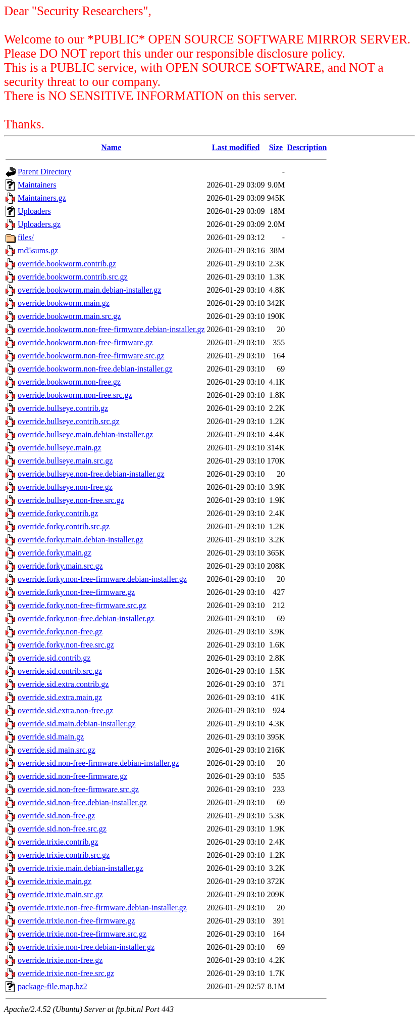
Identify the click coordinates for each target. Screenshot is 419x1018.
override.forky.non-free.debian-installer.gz (86, 618)
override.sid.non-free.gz (56, 815)
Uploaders (34, 211)
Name (111, 147)
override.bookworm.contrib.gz (67, 263)
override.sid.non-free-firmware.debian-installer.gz (98, 763)
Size (276, 147)
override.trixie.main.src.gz (60, 894)
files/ (26, 237)
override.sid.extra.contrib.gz (63, 684)
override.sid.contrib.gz (54, 658)
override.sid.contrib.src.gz (60, 671)
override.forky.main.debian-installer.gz (80, 539)
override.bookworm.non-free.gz (69, 382)
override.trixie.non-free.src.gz (66, 973)
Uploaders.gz (39, 224)
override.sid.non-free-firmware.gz (72, 776)
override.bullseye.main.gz (59, 447)
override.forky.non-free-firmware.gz (76, 592)
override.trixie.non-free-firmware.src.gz (82, 934)
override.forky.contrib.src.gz (64, 526)
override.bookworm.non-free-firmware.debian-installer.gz (111, 329)
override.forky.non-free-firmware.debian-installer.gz (102, 579)
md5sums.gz (38, 250)
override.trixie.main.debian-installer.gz (80, 868)
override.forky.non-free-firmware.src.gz (82, 605)
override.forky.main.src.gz (60, 566)
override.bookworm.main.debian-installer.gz (89, 290)
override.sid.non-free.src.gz (62, 828)
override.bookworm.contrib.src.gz (73, 276)
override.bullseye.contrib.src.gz (69, 421)
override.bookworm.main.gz (64, 303)
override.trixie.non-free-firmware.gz (76, 920)
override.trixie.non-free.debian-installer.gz (86, 947)
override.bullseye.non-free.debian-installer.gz (91, 474)
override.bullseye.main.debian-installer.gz (85, 434)
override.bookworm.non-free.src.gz (75, 395)
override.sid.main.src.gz (56, 750)
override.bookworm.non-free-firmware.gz (85, 342)
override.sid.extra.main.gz (60, 697)
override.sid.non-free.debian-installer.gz (82, 802)
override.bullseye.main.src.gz (65, 460)
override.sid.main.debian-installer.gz (77, 723)
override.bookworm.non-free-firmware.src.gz (91, 355)
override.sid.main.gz (51, 736)
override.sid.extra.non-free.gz (65, 710)
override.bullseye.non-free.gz (65, 487)
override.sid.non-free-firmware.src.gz (78, 789)
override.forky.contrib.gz (58, 513)
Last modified (236, 147)
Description (307, 147)
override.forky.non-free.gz (60, 631)
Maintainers (37, 184)
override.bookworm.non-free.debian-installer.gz (95, 368)
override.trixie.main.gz (54, 881)
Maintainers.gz (42, 198)
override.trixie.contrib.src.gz (64, 855)
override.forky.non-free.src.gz (66, 644)
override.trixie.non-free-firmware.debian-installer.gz (102, 907)
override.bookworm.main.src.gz (69, 316)
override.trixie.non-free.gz (60, 960)
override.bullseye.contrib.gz (63, 408)
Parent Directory (44, 171)
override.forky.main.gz (54, 552)
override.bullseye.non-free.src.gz (71, 500)
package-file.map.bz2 (52, 986)
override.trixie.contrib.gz (58, 842)
